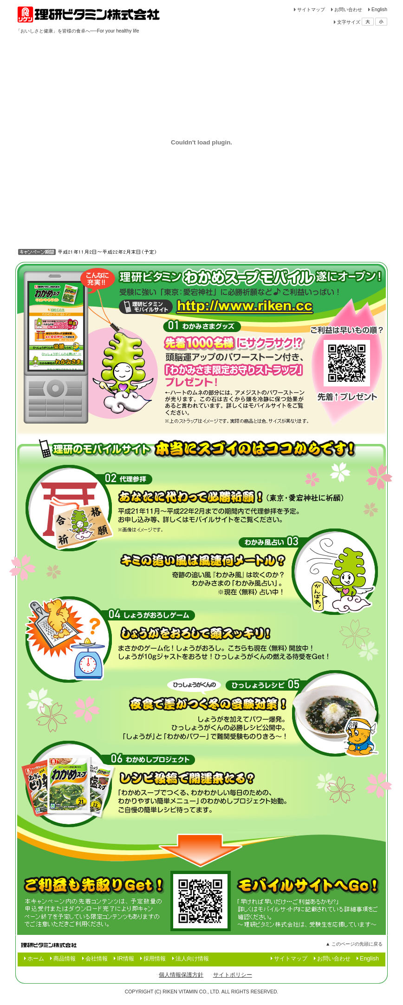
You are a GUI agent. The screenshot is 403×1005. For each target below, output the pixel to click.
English (379, 9)
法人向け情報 (192, 958)
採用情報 (154, 958)
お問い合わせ (348, 9)
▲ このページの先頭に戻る (354, 943)
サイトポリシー (232, 975)
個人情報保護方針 (181, 975)
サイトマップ (311, 9)
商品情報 (64, 958)
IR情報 (125, 958)
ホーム (35, 958)
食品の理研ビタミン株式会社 (89, 14)
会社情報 (96, 958)
